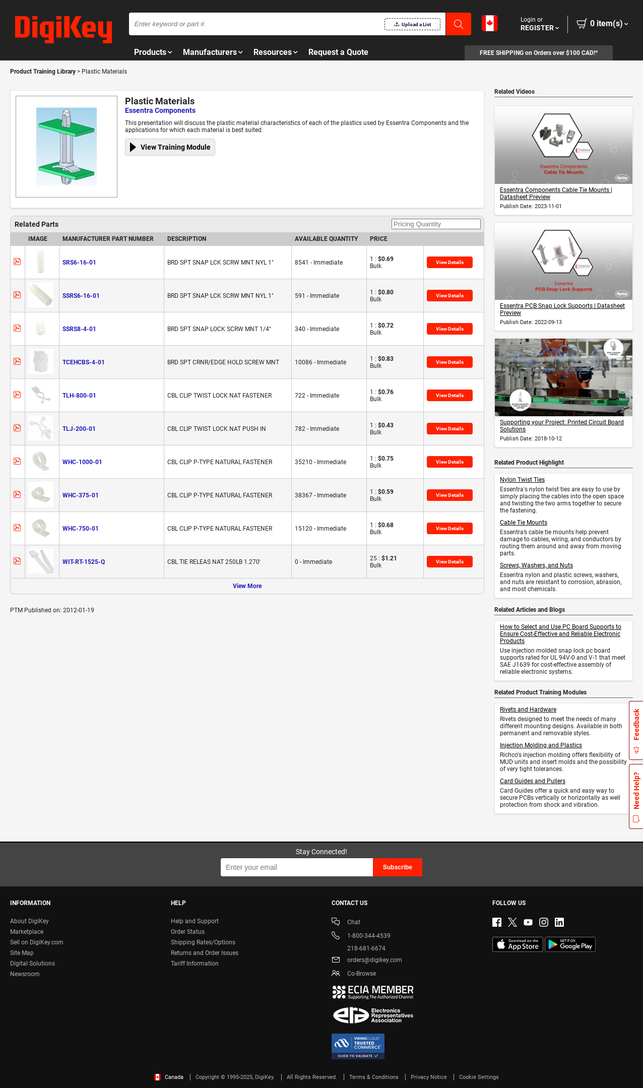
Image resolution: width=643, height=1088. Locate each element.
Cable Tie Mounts (523, 522)
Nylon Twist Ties (522, 479)
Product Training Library (43, 71)
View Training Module (176, 147)
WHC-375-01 (80, 495)
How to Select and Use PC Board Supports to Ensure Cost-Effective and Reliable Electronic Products (560, 634)
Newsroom (25, 974)
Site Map (22, 952)
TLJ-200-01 (79, 428)
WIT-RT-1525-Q (83, 561)
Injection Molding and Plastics (541, 745)
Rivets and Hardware (528, 709)
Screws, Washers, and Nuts (536, 565)
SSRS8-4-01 (79, 329)
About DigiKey (29, 921)
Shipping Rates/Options (203, 942)
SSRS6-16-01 (81, 295)
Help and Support (195, 921)
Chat (346, 923)
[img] (63, 30)
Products (150, 52)
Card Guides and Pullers (532, 781)
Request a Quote (338, 52)
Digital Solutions (32, 963)
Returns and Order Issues (204, 952)
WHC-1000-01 (82, 462)
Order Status (188, 931)
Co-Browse (354, 974)
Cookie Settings (479, 1077)
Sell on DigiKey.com (36, 942)
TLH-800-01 (79, 395)
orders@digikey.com (367, 961)
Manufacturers (210, 52)
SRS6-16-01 (79, 262)
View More (247, 586)
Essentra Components (160, 110)
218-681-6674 (358, 948)
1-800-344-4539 (361, 936)
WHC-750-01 (80, 528)
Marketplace (26, 931)
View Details (450, 262)
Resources (272, 52)
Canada (168, 1077)
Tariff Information (195, 963)
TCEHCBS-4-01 (83, 362)
